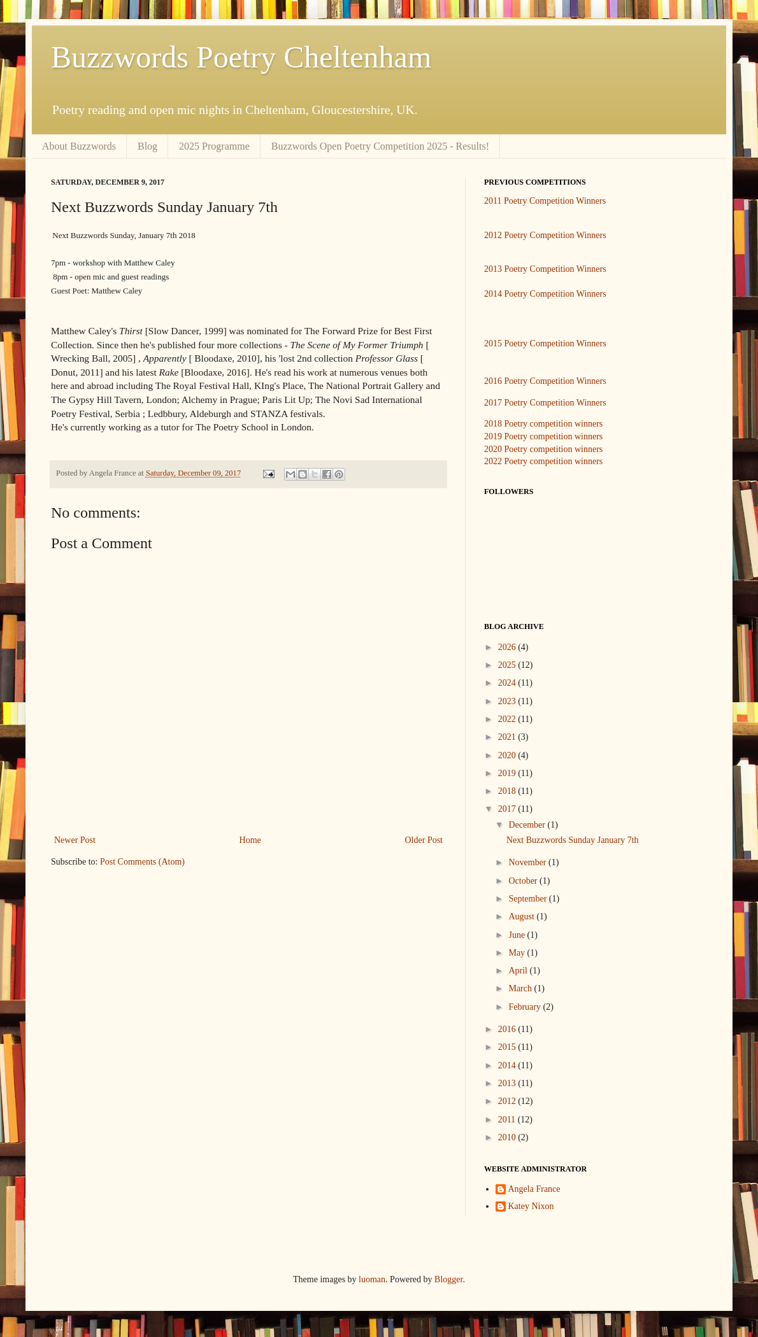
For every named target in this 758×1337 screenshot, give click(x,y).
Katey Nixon (531, 1206)
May (517, 953)
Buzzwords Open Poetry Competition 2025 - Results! (380, 146)
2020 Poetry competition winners (543, 449)
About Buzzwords (79, 146)
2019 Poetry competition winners (543, 436)
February (525, 1007)
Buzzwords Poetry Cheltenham (241, 57)
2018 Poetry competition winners (543, 423)
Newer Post (75, 840)
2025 (508, 665)
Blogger (448, 1279)
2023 (508, 701)
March (521, 988)
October (524, 881)
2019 (508, 773)
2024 (508, 683)
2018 (508, 791)
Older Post (424, 840)
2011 (508, 1119)
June (517, 935)
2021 (508, 737)
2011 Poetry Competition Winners (545, 201)
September (528, 898)
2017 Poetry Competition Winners (545, 402)
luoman (372, 1279)
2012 (508, 1101)
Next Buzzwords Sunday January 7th (572, 840)
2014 (508, 1065)
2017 (508, 809)
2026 (508, 647)
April (518, 970)
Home (250, 840)
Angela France (534, 1189)
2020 (508, 755)
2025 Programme (214, 146)
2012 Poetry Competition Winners (545, 235)
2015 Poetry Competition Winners (545, 343)
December (527, 825)
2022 (508, 719)
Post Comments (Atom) (142, 862)
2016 (508, 1029)
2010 (508, 1137)
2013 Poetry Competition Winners (545, 269)
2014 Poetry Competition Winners (545, 294)
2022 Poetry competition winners (543, 461)
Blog (147, 146)
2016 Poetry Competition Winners (545, 381)
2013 (508, 1083)
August (522, 916)
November (528, 862)
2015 (508, 1047)
